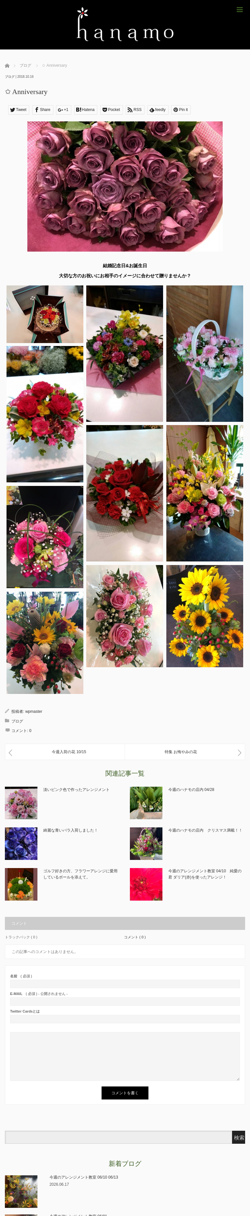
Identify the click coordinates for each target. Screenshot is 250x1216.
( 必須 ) (21, 976)
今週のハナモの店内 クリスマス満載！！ (205, 830)
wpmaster (33, 711)
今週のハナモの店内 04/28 (191, 789)
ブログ (10, 76)
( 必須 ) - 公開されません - (39, 994)
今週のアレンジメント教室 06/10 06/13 (83, 1177)
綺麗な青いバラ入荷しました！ (70, 830)
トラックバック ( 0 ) (21, 937)
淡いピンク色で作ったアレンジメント (76, 789)
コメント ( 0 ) (135, 937)
